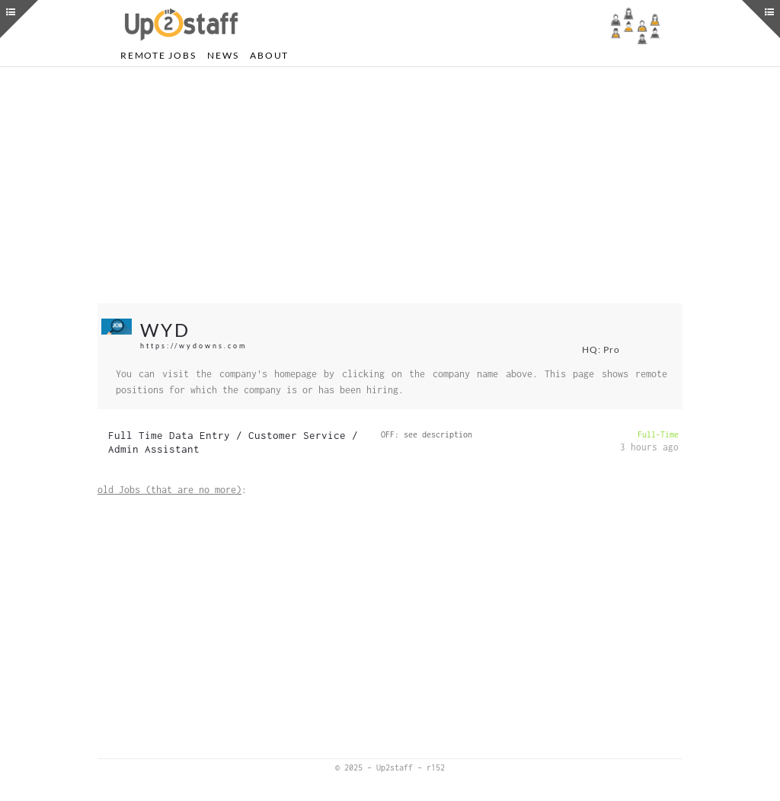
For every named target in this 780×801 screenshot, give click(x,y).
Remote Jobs (158, 55)
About (269, 55)
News (222, 55)
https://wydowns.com (193, 345)
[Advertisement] (390, 185)
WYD (165, 330)
